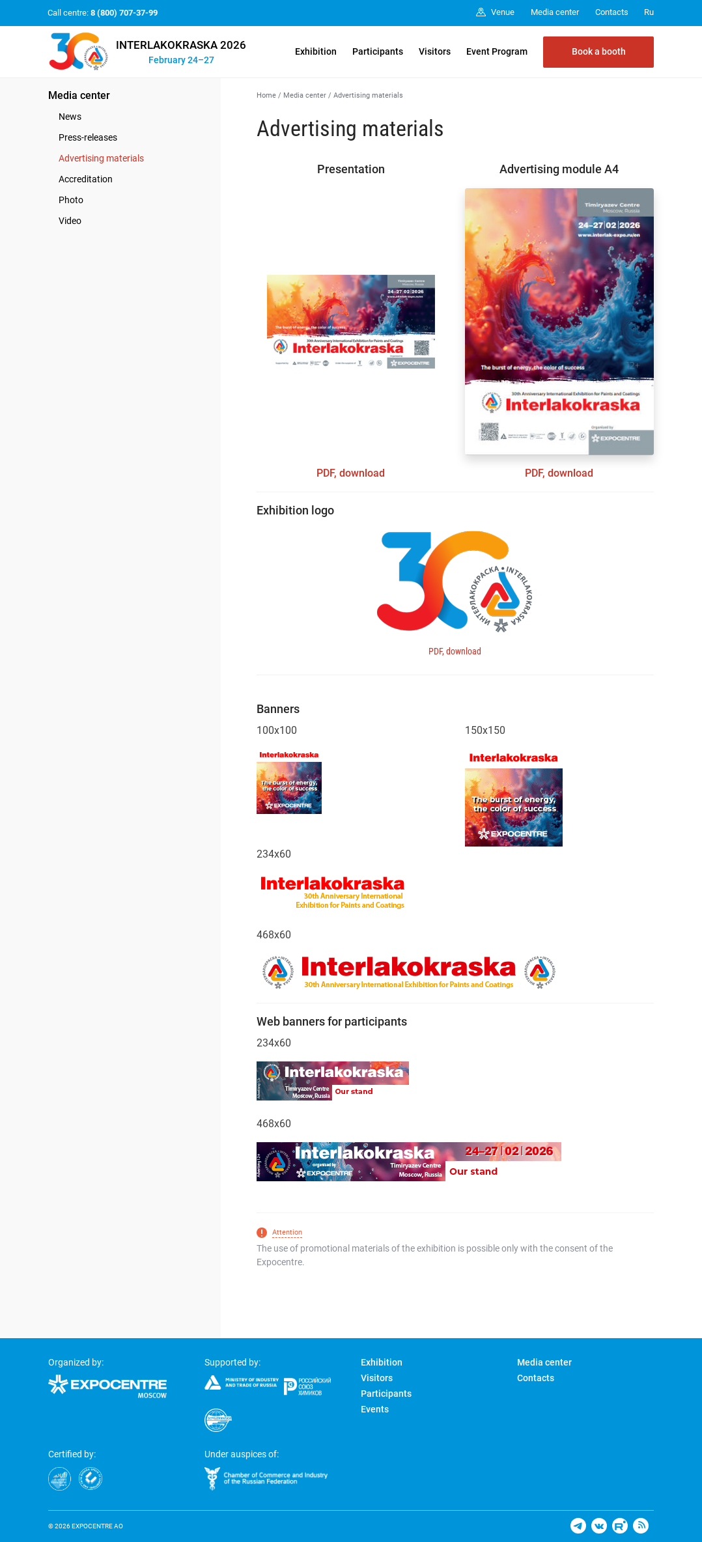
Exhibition (316, 51)
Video (70, 221)
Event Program (496, 51)
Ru (649, 12)
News (70, 116)
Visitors (435, 51)
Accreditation (86, 179)
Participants (377, 51)
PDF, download (350, 473)
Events (375, 1409)
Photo (71, 200)
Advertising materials (101, 158)
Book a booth (599, 51)
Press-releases (88, 137)
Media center (79, 95)
